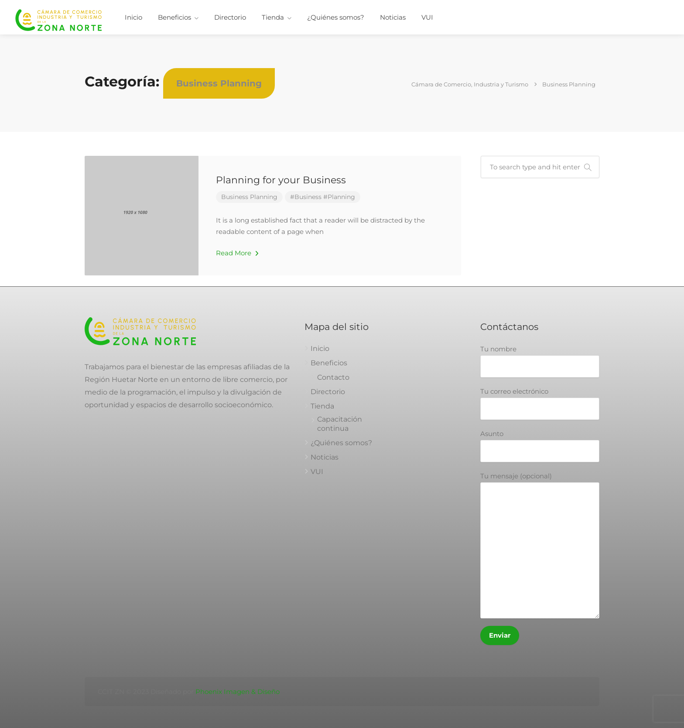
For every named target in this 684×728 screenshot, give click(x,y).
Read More (237, 253)
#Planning (339, 197)
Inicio (133, 17)
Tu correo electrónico (539, 403)
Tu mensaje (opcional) (539, 545)
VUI (427, 17)
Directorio (230, 17)
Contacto (333, 377)
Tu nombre (539, 361)
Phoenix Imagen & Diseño (237, 691)
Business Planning (249, 197)
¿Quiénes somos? (335, 17)
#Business (305, 197)
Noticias (393, 17)
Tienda (273, 17)
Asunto (539, 445)
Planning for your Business (281, 180)
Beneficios (174, 17)
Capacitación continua (339, 424)
